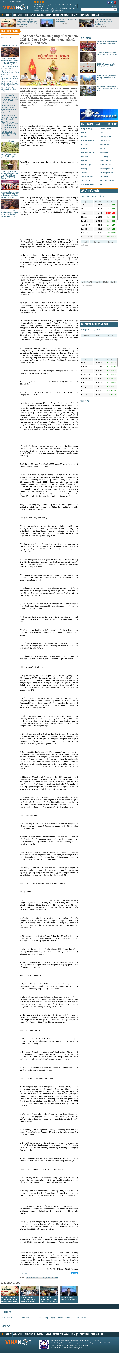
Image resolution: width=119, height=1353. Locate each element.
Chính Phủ (7, 1318)
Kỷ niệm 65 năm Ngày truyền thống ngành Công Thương (107, 42)
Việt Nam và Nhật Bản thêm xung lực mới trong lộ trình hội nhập (107, 88)
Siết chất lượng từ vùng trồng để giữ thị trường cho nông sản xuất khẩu (55, 6)
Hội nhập (74, 15)
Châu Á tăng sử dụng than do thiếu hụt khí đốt (9, 67)
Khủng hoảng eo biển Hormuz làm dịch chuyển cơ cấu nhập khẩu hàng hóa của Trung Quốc (9, 61)
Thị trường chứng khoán (94, 324)
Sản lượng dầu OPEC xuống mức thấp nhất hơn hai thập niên (9, 89)
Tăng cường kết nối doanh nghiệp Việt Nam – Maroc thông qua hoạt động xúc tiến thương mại (105, 22)
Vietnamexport (63, 1318)
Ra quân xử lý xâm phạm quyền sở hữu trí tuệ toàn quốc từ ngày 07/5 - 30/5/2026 (9, 100)
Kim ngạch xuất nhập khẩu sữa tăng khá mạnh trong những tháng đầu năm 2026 (10, 83)
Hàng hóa (40, 15)
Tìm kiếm (114, 6)
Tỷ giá (101, 196)
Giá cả (48, 15)
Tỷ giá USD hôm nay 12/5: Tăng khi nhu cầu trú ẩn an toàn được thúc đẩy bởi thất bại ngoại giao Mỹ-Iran (9, 125)
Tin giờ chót (39, 2)
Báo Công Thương (47, 1318)
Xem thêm (102, 14)
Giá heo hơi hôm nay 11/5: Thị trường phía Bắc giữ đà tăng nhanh (9, 117)
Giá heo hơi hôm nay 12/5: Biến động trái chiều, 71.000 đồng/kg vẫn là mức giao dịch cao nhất (9, 109)
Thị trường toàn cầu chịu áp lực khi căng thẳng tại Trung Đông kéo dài (10, 72)
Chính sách (95, 15)
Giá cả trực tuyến (90, 191)
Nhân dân (25, 1318)
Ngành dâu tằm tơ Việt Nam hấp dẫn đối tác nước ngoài (10, 78)
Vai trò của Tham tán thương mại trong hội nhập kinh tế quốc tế (106, 77)
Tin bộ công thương (9, 31)
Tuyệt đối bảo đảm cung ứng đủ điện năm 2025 (42, 1278)
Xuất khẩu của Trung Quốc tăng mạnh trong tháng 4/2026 (8, 133)
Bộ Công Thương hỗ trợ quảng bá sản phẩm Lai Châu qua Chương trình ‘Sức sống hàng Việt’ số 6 (27, 22)
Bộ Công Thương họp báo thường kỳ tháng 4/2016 (106, 65)
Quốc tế (97, 330)
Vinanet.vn (84, 401)
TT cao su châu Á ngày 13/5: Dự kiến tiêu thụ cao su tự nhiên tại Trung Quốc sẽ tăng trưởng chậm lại (54, 9)
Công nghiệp (18, 15)
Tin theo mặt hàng (90, 124)
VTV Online (81, 1318)
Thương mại (30, 15)
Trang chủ (2, 15)
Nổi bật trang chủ (9, 45)
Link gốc (23, 1273)
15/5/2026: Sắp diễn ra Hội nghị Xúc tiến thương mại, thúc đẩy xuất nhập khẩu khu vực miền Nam (10, 194)
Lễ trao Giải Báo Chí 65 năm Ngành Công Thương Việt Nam (107, 53)
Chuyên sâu (84, 15)
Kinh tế (9, 15)
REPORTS (112, 124)
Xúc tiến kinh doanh (61, 15)
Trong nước (86, 330)
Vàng (94, 196)
